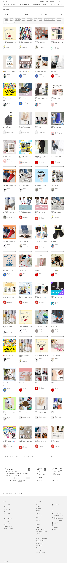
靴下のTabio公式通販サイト (8, 493)
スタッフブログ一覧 (18, 493)
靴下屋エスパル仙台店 (9, 22)
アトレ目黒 (29, 19)
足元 (35, 19)
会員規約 (20, 480)
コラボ (40, 19)
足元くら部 (17, 19)
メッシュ (59, 19)
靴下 (11, 19)
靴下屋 (6, 19)
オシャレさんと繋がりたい (50, 19)
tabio (24, 19)
